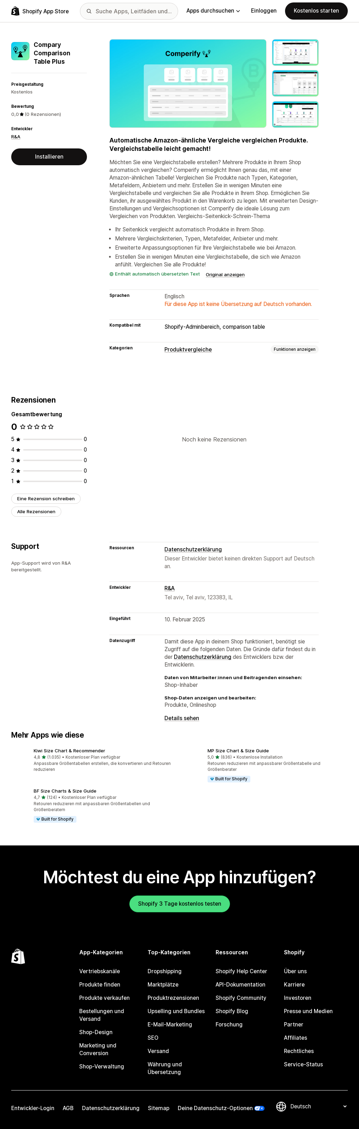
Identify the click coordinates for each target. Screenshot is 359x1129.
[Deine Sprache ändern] (318, 1106)
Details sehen (181, 718)
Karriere (294, 984)
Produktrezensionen (173, 998)
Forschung (229, 1024)
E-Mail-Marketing (170, 1024)
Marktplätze (163, 984)
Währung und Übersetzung (165, 1068)
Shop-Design (96, 1032)
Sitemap (158, 1108)
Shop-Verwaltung (101, 1066)
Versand (158, 1051)
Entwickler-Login (32, 1108)
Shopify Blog (232, 1011)
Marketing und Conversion (97, 1049)
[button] (92, 760)
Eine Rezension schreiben (46, 498)
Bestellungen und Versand (101, 1015)
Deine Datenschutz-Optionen (215, 1108)
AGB (68, 1108)
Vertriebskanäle (99, 971)
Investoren (297, 998)
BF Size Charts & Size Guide (65, 791)
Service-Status (303, 1064)
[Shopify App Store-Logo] (40, 11)
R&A (15, 136)
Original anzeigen (225, 274)
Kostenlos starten (316, 10)
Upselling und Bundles (176, 1011)
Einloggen (264, 10)
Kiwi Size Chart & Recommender (69, 750)
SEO (153, 1037)
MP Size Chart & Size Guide (238, 750)
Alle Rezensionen (36, 511)
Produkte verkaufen (104, 998)
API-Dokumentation (240, 984)
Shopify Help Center (241, 971)
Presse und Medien (308, 1011)
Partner (293, 1024)
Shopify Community (241, 998)
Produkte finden (99, 984)
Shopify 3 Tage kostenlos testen (179, 903)
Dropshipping (165, 971)
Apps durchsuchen (213, 10)
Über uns (295, 971)
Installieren (49, 156)
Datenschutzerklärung (193, 549)
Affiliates (295, 1037)
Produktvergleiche (188, 349)
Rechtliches (299, 1051)
